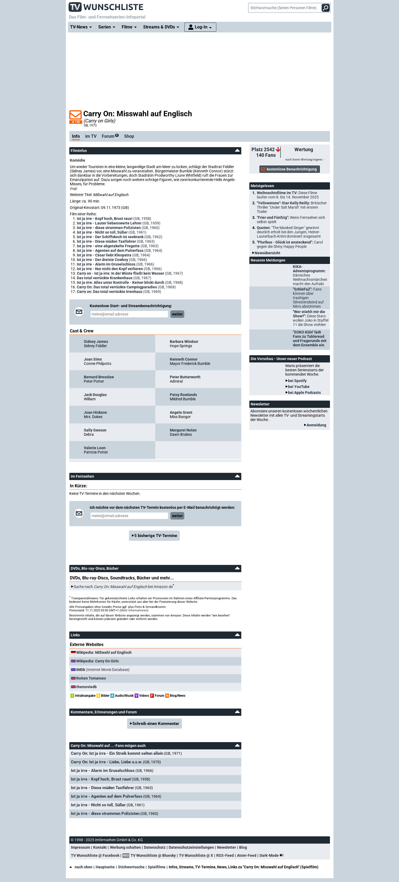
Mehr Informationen (134, 610)
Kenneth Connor (183, 359)
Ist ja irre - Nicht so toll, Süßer (98, 805)
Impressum (80, 847)
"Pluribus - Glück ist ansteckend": (290, 244)
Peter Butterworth (185, 377)
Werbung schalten (125, 847)
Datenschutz (155, 847)
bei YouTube (299, 386)
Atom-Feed (246, 855)
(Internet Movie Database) (103, 669)
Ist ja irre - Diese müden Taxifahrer (102, 787)
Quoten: (289, 232)
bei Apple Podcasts (304, 392)
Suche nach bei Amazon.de (123, 587)
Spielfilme (157, 867)
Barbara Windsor (184, 341)
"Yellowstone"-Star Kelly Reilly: (292, 207)
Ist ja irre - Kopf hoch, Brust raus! (101, 779)
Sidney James (96, 341)
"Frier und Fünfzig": (291, 219)
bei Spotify (297, 381)
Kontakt (100, 847)
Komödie (77, 160)
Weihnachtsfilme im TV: (288, 195)
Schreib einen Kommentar (155, 723)
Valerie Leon (95, 448)
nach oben (80, 867)
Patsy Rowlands (183, 395)
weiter (177, 314)
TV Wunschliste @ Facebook (95, 855)
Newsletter (226, 847)
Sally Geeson (95, 430)
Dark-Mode (273, 855)
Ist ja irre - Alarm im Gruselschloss (103, 770)
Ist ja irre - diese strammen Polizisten (105, 813)
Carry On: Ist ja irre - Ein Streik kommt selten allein (117, 753)
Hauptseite (105, 867)
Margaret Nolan (183, 430)
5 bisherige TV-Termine (155, 535)
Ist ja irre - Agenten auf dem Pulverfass (106, 796)
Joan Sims (93, 359)
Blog (243, 847)
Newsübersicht (267, 253)
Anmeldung (316, 425)
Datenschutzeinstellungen (191, 847)
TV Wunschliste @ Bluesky (153, 855)
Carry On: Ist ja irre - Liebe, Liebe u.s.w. (106, 762)
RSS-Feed (225, 855)
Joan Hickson (95, 412)
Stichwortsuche (131, 867)
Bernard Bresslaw (99, 377)
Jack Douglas (95, 395)
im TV (90, 136)
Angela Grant (181, 412)
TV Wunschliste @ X (196, 855)
